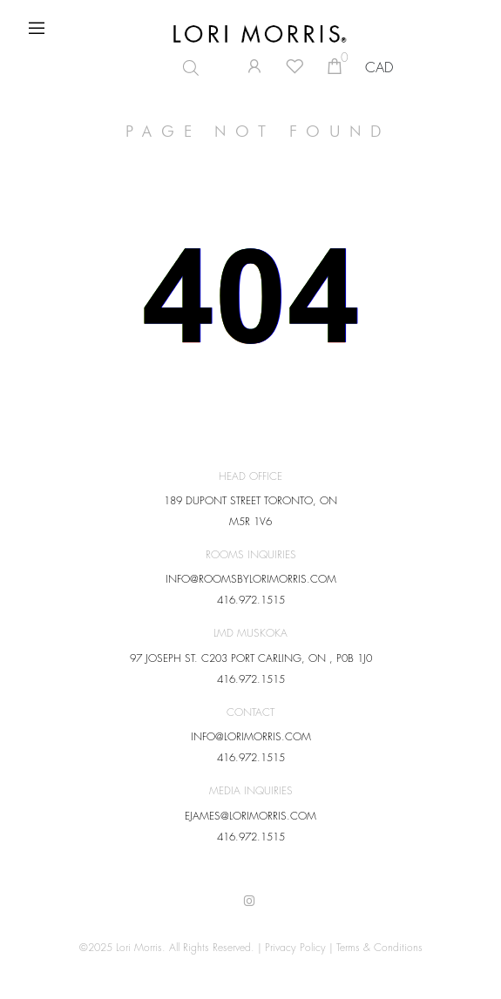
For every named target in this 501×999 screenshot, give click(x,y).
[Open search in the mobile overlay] (194, 68)
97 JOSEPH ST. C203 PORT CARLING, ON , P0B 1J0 (251, 658)
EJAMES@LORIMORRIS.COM (250, 816)
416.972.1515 (251, 600)
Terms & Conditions (379, 947)
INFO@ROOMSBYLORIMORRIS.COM (251, 579)
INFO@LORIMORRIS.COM (251, 737)
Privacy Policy (295, 947)
